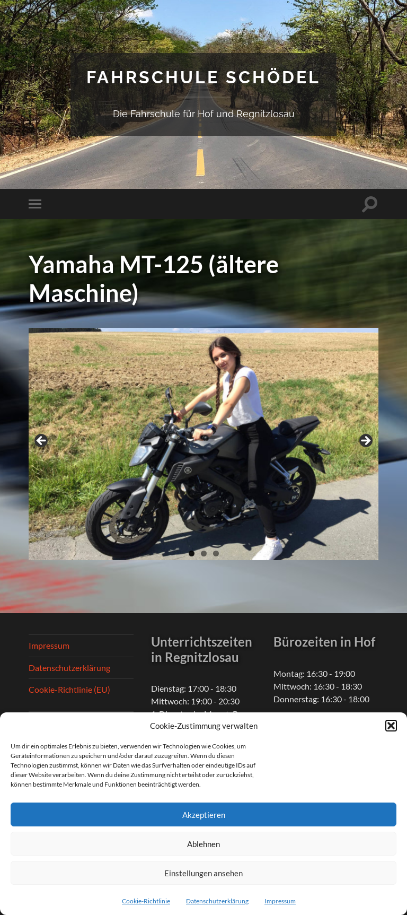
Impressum (280, 901)
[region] (203, 444)
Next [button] (365, 441)
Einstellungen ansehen (203, 873)
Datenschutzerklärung (217, 901)
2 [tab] (204, 553)
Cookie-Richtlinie (146, 901)
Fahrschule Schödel (203, 77)
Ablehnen (203, 844)
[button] (391, 725)
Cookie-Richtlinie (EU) (69, 689)
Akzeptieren (203, 815)
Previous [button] (42, 441)
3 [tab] (216, 553)
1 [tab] (191, 553)
